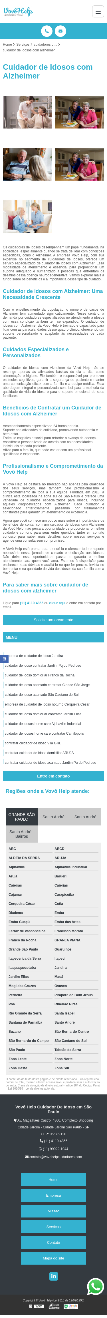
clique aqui (57, 603)
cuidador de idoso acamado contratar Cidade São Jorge (47, 685)
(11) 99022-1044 (53, 1149)
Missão (53, 1211)
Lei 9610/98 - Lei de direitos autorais (31, 1088)
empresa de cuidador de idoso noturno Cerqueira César (47, 704)
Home (53, 1180)
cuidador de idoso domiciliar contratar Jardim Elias (43, 714)
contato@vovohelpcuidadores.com (53, 1157)
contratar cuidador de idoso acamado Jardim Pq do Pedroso (50, 763)
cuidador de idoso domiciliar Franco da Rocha (39, 675)
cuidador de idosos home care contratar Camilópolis (44, 734)
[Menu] (98, 11)
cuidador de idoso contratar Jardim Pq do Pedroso (43, 666)
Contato (53, 1242)
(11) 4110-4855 (32, 603)
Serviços (54, 1227)
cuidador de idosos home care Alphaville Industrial (43, 724)
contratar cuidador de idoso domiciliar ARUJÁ (39, 753)
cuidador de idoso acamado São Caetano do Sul (41, 695)
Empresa (53, 1195)
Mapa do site (53, 1258)
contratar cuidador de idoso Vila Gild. (33, 743)
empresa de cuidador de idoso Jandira (34, 656)
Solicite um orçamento (53, 620)
